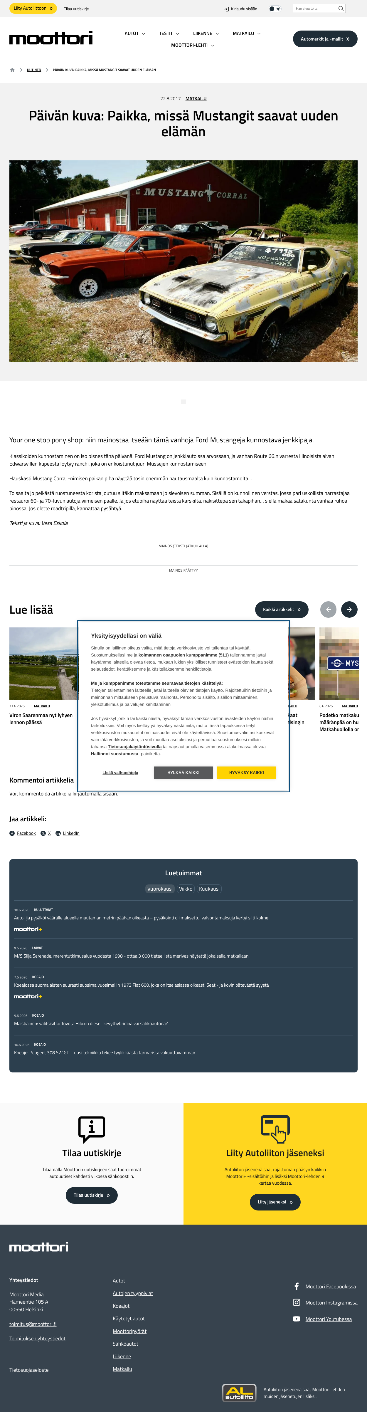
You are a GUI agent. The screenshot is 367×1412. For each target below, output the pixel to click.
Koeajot (121, 1306)
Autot (119, 1281)
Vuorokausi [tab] (160, 889)
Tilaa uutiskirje (76, 9)
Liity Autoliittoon (30, 8)
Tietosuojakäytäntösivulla (135, 746)
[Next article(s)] (349, 609)
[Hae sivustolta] (341, 8)
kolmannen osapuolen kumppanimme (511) (184, 655)
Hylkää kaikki (183, 772)
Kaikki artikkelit (278, 609)
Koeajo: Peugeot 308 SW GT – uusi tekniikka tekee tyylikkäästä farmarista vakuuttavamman (104, 1052)
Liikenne (122, 1356)
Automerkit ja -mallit (322, 38)
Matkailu (196, 98)
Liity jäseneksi (272, 1202)
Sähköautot (125, 1344)
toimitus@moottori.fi (33, 1324)
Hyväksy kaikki (246, 772)
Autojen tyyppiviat (133, 1293)
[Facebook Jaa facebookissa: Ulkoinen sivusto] (22, 833)
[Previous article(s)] (328, 609)
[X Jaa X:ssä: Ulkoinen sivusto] (46, 833)
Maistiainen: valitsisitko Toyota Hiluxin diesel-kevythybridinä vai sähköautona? (91, 1023)
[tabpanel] (183, 981)
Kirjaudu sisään (240, 9)
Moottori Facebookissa (324, 1288)
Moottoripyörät (130, 1331)
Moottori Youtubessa (322, 1320)
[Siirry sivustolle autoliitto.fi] (239, 1393)
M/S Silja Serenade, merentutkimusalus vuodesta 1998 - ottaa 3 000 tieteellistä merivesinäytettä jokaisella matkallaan (131, 956)
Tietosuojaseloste (29, 1370)
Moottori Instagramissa (325, 1304)
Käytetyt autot (129, 1318)
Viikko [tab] (186, 889)
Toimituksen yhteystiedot (37, 1338)
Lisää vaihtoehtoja (120, 772)
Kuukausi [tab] (209, 889)
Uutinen (34, 70)
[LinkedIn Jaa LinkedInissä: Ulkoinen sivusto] (67, 833)
